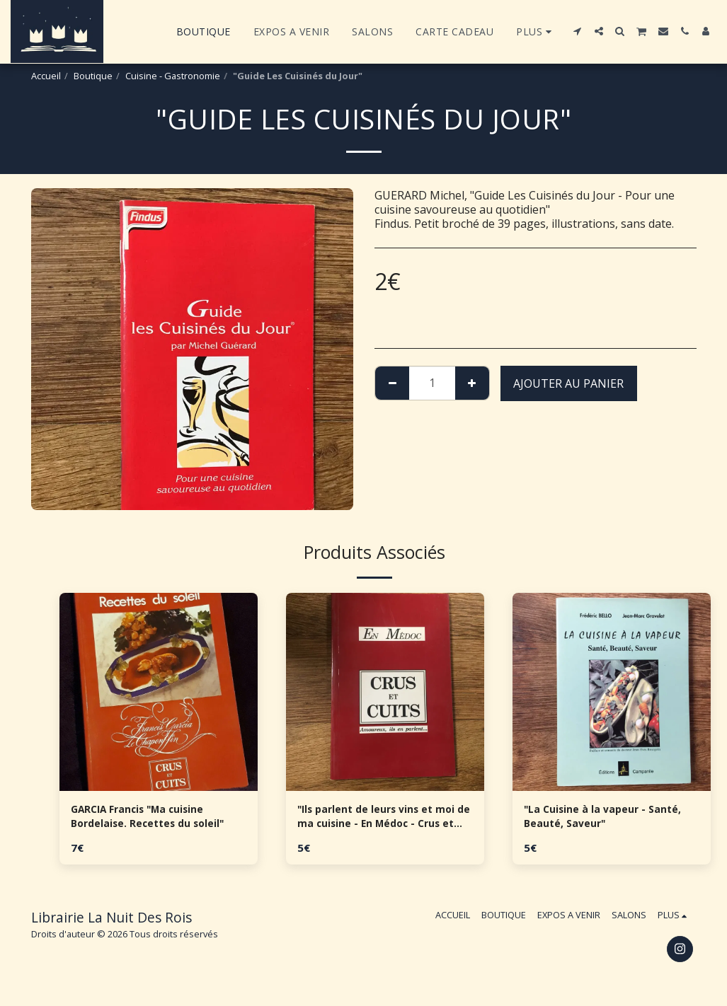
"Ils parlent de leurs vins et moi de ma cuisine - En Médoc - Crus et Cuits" (383, 819)
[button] (578, 31)
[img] (158, 692)
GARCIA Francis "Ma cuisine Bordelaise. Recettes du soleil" (157, 819)
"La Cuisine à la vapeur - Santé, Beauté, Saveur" (592, 819)
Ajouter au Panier (568, 383)
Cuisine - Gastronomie (172, 75)
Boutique (93, 75)
